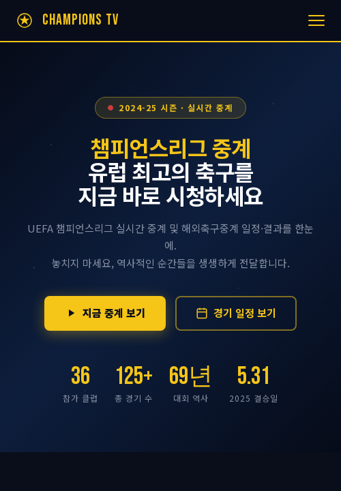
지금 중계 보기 (105, 313)
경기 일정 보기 (236, 313)
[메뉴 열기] (316, 20)
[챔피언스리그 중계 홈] (66, 20)
